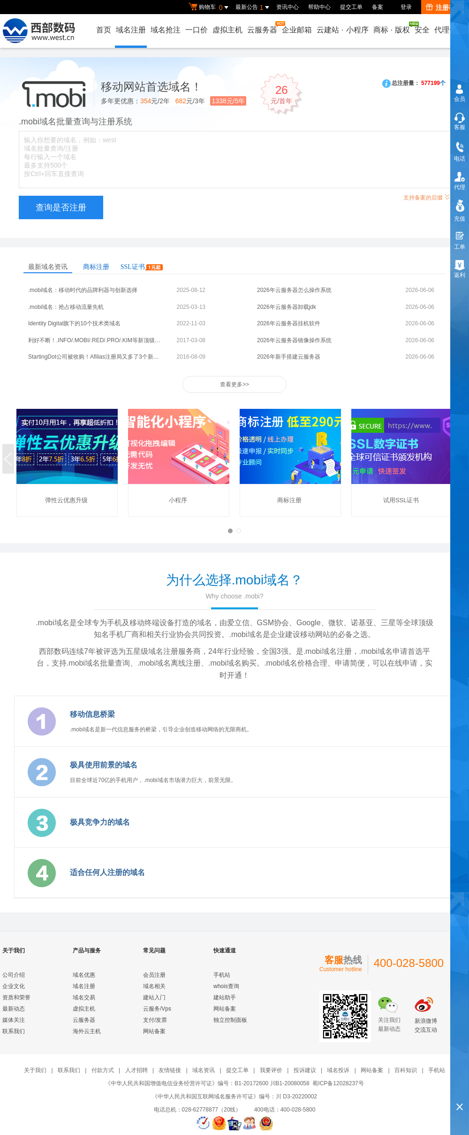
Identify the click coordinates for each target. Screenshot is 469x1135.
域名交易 (84, 997)
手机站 (221, 975)
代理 (459, 187)
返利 (459, 275)
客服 (459, 127)
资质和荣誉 (16, 997)
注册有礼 (444, 7)
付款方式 (102, 1070)
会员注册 (154, 975)
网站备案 (154, 1031)
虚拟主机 (227, 30)
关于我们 (35, 1070)
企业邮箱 (297, 30)
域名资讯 (203, 1070)
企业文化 (13, 986)
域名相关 (154, 986)
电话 (459, 158)
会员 (459, 99)
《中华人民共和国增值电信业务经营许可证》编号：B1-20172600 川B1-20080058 (207, 1083)
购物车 (210, 7)
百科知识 (405, 1070)
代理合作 (449, 30)
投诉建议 (305, 1070)
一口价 (196, 30)
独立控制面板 (230, 1020)
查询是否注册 (61, 207)
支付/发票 (155, 1020)
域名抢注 (166, 30)
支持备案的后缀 (426, 196)
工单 (459, 247)
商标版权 (392, 28)
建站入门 (154, 997)
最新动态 (13, 1008)
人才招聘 (136, 1070)
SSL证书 (142, 266)
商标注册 (96, 266)
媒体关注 (13, 1020)
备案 (377, 7)
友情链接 (170, 1070)
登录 (406, 7)
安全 (422, 30)
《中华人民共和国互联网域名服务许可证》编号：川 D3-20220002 (234, 1096)
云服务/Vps (157, 1008)
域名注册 (131, 30)
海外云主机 (87, 1031)
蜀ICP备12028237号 (337, 1083)
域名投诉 (338, 1070)
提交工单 (351, 7)
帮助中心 (319, 7)
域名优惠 (84, 975)
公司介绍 (13, 975)
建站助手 (224, 997)
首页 (103, 30)
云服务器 (262, 27)
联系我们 (13, 1031)
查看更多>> (234, 384)
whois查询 (226, 986)
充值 (459, 218)
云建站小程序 (342, 30)
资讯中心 (287, 7)
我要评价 (271, 1070)
